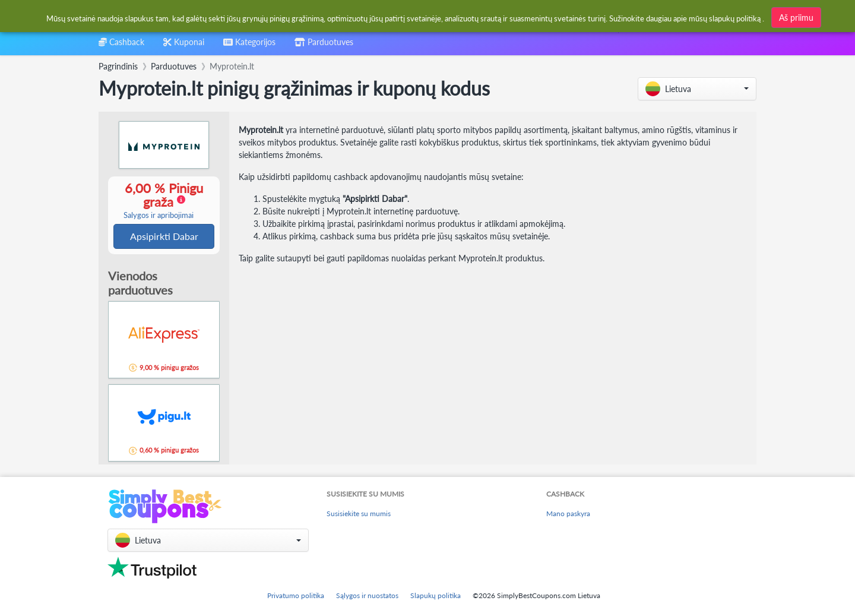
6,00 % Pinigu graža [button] (158, 200)
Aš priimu (796, 17)
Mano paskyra (568, 514)
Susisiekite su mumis (359, 514)
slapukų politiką (735, 18)
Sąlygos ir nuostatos (367, 595)
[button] (697, 88)
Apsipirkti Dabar (164, 236)
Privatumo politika (295, 595)
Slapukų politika (435, 595)
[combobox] (249, 46)
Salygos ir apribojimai (159, 216)
